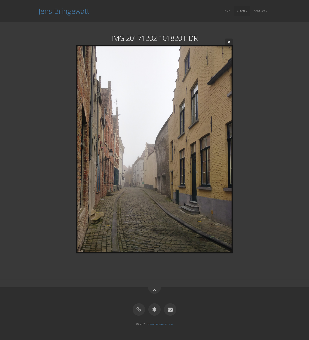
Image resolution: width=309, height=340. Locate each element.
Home (226, 10)
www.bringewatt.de (160, 324)
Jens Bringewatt (64, 11)
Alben (241, 10)
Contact (259, 10)
